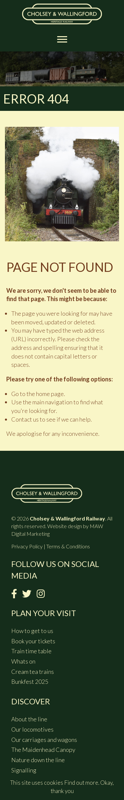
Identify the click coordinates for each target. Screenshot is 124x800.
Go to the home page (37, 393)
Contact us (25, 419)
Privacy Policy (27, 546)
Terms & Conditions (68, 546)
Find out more (81, 782)
